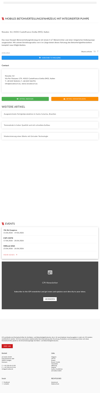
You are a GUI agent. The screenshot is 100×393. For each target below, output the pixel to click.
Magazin (54, 357)
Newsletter (54, 364)
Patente (53, 367)
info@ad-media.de (7, 369)
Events (53, 360)
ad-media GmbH (7, 357)
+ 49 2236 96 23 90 (9, 365)
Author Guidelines (57, 369)
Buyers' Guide (55, 362)
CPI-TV (53, 358)
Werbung (54, 365)
